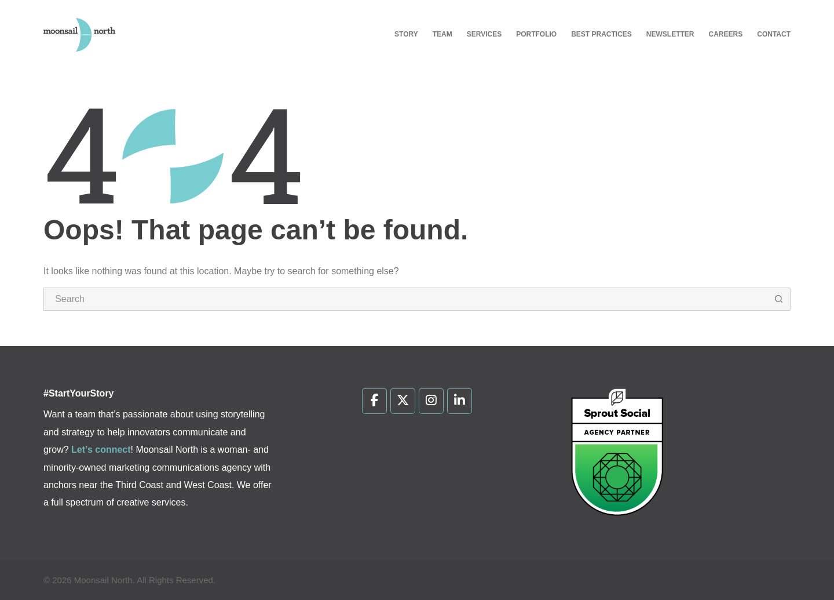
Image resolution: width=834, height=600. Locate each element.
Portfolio (536, 34)
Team (442, 34)
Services (484, 34)
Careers (726, 34)
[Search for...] (405, 299)
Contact (774, 34)
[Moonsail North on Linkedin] (459, 401)
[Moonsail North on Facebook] (374, 401)
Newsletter (670, 34)
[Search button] (779, 299)
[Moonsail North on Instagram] (431, 401)
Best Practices (601, 34)
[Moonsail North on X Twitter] (402, 401)
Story (406, 34)
